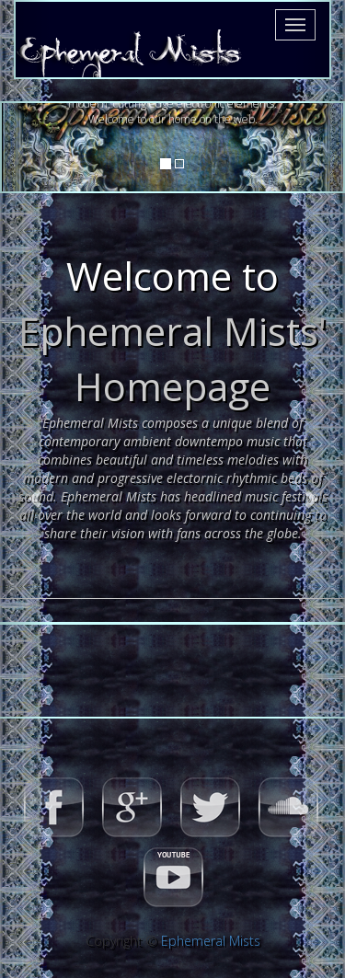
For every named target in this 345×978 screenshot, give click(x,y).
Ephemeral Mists (210, 940)
